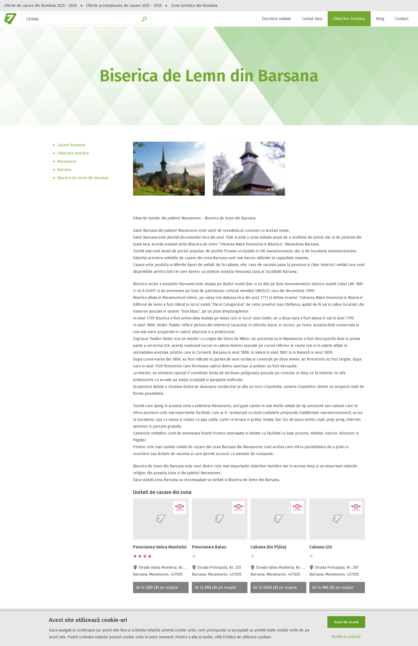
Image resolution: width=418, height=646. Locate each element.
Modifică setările (346, 636)
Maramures (67, 161)
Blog (380, 18)
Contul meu (312, 18)
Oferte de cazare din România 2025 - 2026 (40, 5)
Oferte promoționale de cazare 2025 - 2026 (124, 5)
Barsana (64, 169)
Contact (401, 18)
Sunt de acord (346, 622)
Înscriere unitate (276, 18)
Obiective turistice (73, 153)
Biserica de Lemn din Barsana (82, 178)
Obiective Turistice (349, 18)
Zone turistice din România (194, 5)
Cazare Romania (71, 145)
